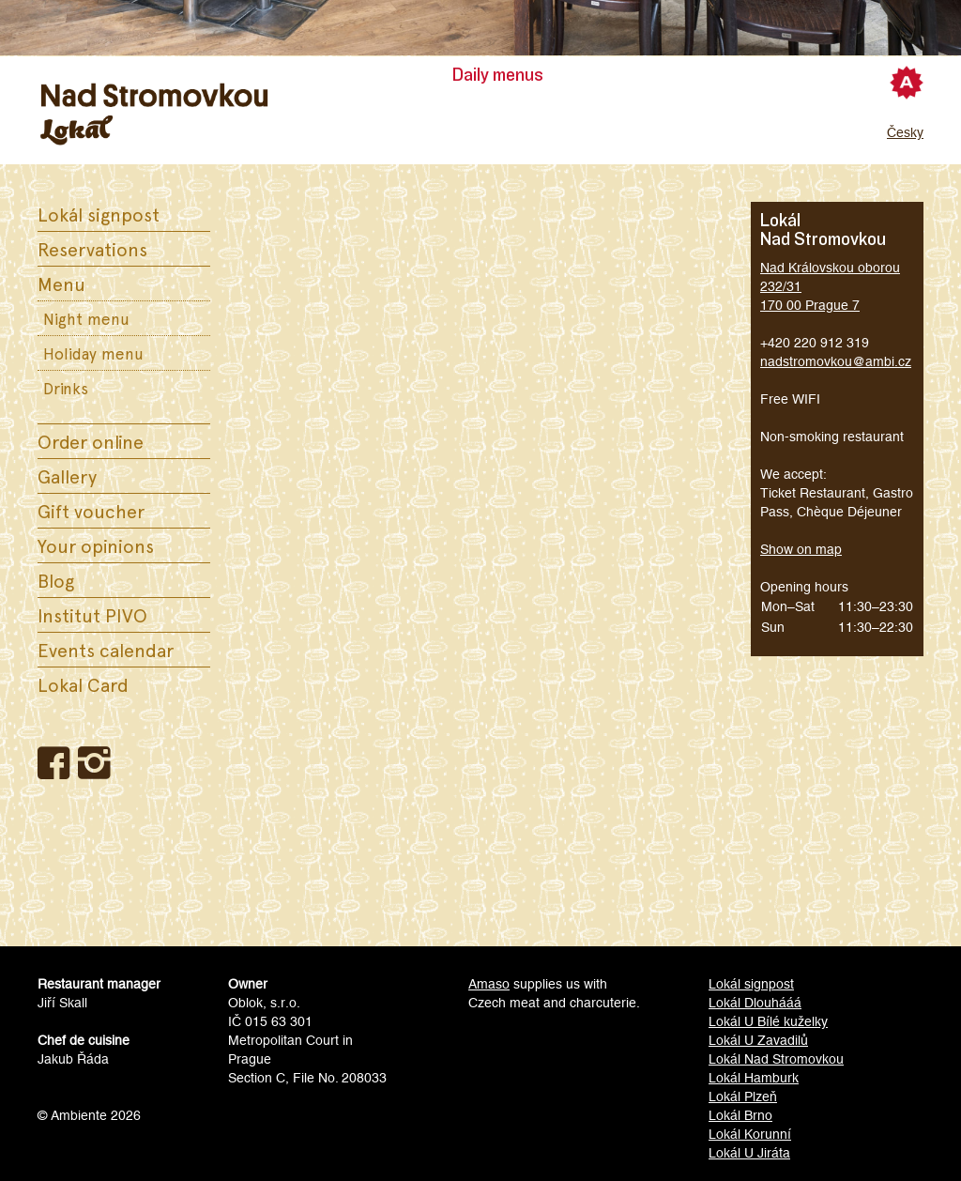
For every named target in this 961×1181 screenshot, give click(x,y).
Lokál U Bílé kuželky (768, 1021)
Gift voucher (91, 510)
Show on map (801, 549)
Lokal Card (83, 684)
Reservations (92, 249)
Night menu (86, 318)
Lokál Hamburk (754, 1077)
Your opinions (96, 545)
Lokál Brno (740, 1115)
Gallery (67, 476)
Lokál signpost (99, 214)
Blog (56, 580)
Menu (61, 283)
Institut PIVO (92, 615)
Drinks (65, 387)
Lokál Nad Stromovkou (776, 1058)
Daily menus (497, 75)
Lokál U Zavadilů (758, 1040)
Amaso (489, 983)
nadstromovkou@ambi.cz (835, 361)
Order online (91, 441)
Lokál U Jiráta (749, 1152)
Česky (905, 132)
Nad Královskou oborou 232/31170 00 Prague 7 (830, 286)
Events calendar (106, 649)
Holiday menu (93, 353)
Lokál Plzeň (743, 1096)
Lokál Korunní (750, 1134)
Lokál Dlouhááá (755, 1002)
